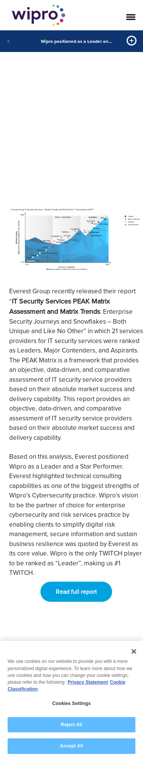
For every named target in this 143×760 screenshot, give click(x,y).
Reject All (71, 724)
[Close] (133, 652)
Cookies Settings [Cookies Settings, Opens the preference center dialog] (71, 704)
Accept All (71, 746)
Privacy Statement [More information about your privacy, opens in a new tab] (87, 682)
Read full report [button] (76, 591)
